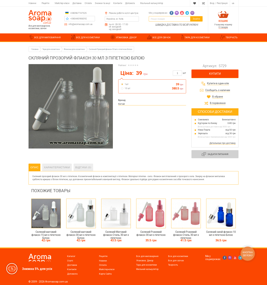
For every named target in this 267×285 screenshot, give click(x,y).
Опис (34, 167)
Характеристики (57, 167)
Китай (121, 104)
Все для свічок (176, 260)
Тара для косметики (146, 265)
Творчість (173, 265)
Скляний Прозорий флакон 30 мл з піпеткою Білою (110, 49)
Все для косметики (178, 256)
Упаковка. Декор (144, 260)
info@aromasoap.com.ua (80, 24)
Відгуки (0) (83, 167)
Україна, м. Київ (114, 18)
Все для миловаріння (147, 256)
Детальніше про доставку (222, 143)
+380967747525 (78, 13)
